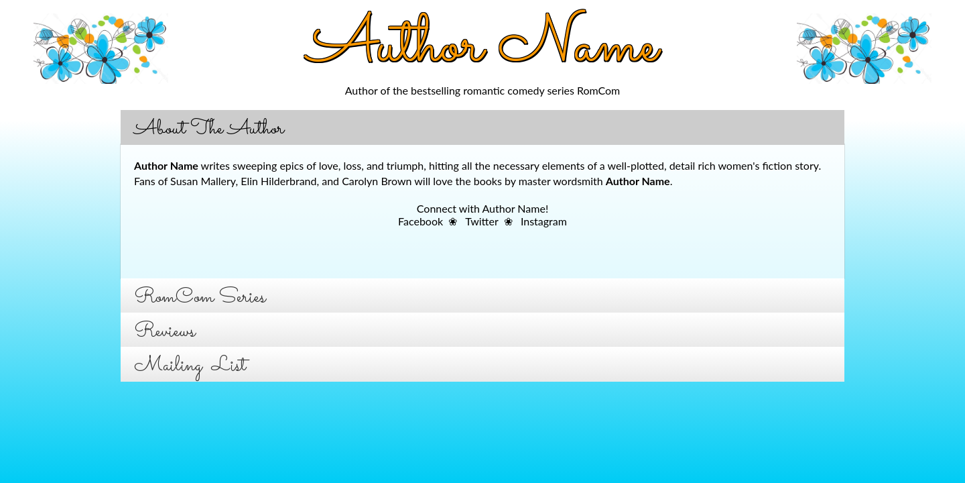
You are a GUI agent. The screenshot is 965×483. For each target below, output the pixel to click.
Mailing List (190, 366)
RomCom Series (199, 297)
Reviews (164, 331)
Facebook (420, 221)
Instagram (544, 221)
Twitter (481, 221)
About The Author (209, 129)
